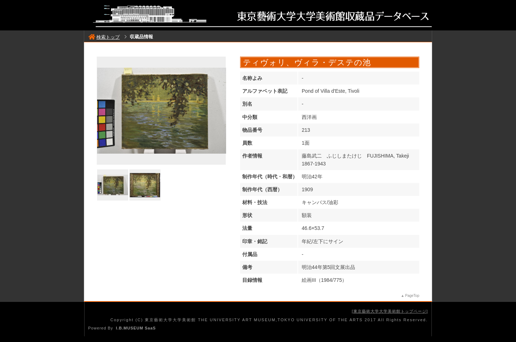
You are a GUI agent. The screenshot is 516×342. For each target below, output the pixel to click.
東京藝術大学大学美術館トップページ (389, 311)
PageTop (412, 296)
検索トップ (104, 37)
